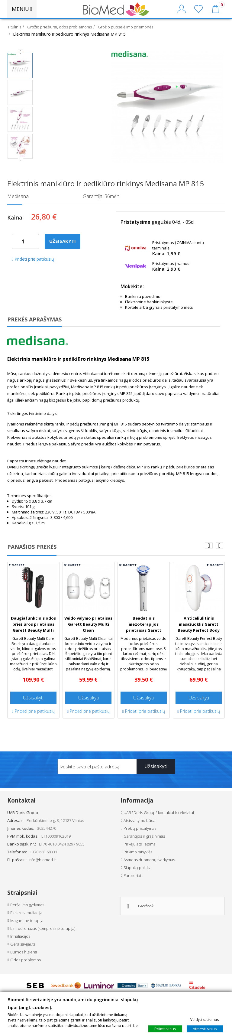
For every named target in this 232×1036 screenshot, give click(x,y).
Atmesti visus (205, 1028)
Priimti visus (165, 1028)
